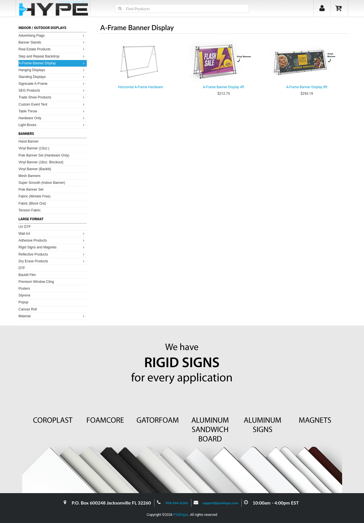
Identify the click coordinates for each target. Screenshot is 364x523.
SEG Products (52, 90)
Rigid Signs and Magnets (52, 247)
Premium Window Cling (36, 282)
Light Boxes (52, 125)
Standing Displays (52, 77)
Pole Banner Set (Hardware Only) (43, 155)
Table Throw (52, 111)
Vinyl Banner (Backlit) (34, 169)
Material (52, 316)
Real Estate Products (52, 49)
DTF (21, 268)
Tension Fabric (29, 210)
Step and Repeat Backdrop (52, 56)
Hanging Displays (52, 70)
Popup (23, 302)
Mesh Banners (29, 176)
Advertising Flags (52, 35)
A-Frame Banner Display (52, 63)
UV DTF (24, 227)
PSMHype (180, 515)
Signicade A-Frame (52, 83)
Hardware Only (52, 118)
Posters (24, 289)
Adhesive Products (52, 240)
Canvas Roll (27, 309)
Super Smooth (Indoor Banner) (41, 183)
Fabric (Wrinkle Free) (34, 196)
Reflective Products (52, 254)
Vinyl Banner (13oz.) (33, 148)
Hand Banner (28, 141)
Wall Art (52, 233)
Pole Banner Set (30, 190)
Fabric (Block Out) (32, 203)
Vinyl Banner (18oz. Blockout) (40, 162)
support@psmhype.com (220, 503)
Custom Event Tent (52, 104)
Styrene (24, 295)
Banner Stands (52, 42)
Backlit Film (27, 275)
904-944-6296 (177, 503)
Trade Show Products (52, 97)
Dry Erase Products (52, 261)
